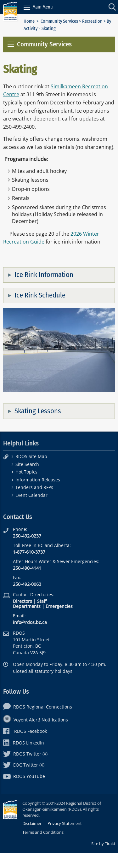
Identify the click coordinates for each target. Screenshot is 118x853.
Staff (42, 601)
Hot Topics (26, 472)
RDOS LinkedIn (23, 743)
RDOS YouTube (24, 776)
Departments (27, 606)
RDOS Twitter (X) (25, 754)
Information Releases (37, 480)
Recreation (92, 21)
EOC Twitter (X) (23, 765)
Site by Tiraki (103, 843)
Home (29, 21)
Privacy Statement (65, 823)
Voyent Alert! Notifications (35, 720)
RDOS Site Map (31, 456)
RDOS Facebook (25, 731)
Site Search (27, 464)
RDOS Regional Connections (37, 707)
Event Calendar (31, 495)
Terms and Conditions (43, 832)
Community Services (59, 21)
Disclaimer (32, 823)
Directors (22, 601)
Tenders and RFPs (34, 487)
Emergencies (59, 606)
